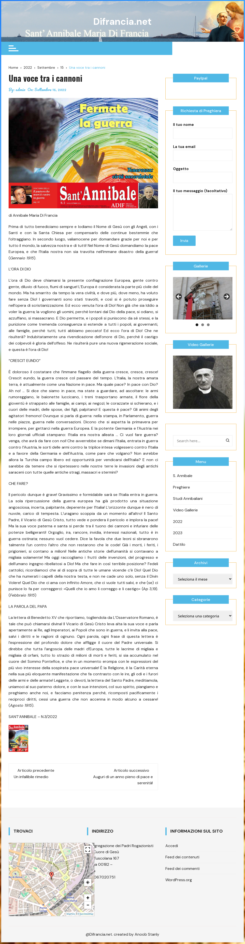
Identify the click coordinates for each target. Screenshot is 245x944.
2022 (177, 529)
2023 (177, 540)
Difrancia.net (122, 21)
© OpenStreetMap (85, 914)
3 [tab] (208, 332)
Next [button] (226, 304)
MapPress (71, 914)
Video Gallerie (185, 517)
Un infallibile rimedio (31, 777)
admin (20, 90)
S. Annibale (182, 483)
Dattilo (179, 551)
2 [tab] (202, 332)
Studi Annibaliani (187, 506)
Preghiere (181, 494)
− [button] (87, 906)
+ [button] (87, 898)
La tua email (202, 158)
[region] (202, 305)
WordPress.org (178, 880)
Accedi (171, 846)
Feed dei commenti (182, 868)
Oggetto (202, 180)
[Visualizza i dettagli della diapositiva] (202, 305)
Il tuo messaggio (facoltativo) (202, 209)
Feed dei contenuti (182, 857)
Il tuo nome (202, 136)
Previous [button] (179, 304)
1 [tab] (197, 332)
